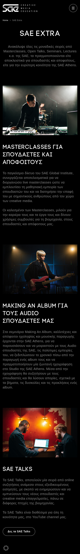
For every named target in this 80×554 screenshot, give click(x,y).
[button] (6, 548)
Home (5, 20)
